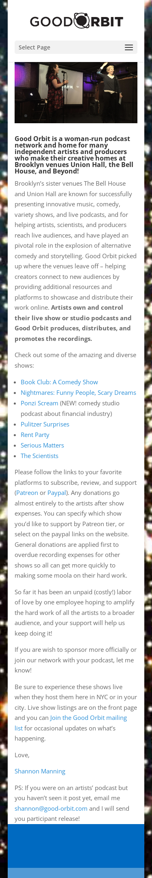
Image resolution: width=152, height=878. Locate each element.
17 (129, 115)
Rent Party (35, 434)
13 (101, 115)
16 (122, 115)
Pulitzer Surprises (45, 424)
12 (94, 115)
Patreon (27, 492)
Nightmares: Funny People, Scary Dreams (78, 392)
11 (87, 115)
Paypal (56, 492)
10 (80, 115)
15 (115, 115)
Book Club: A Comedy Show (59, 382)
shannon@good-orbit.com (51, 808)
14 (108, 115)
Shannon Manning (40, 771)
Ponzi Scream (39, 403)
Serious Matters (42, 445)
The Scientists (39, 456)
